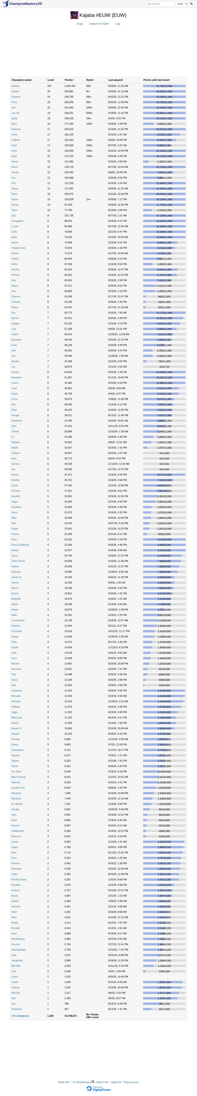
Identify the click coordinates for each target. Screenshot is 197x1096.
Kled (13, 458)
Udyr (14, 652)
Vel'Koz (15, 275)
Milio (13, 518)
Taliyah (15, 760)
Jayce (14, 555)
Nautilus (15, 496)
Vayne (14, 199)
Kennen (15, 863)
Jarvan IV (16, 577)
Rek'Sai (15, 993)
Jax (13, 469)
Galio (14, 615)
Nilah (14, 912)
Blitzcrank (16, 717)
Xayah (14, 647)
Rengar (15, 415)
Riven (14, 167)
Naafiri (14, 901)
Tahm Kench (18, 561)
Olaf (13, 674)
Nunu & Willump (20, 545)
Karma (15, 318)
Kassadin (16, 339)
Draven (15, 825)
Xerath (15, 172)
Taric (14, 814)
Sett (13, 523)
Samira (15, 464)
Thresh (15, 431)
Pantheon (16, 420)
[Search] (191, 4)
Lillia (13, 955)
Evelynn (15, 453)
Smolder (16, 885)
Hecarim (16, 906)
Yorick (14, 982)
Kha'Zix (15, 269)
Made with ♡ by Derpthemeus (76, 1082)
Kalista (15, 566)
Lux (13, 366)
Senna (14, 474)
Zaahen (15, 987)
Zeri (13, 1003)
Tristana (15, 302)
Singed (15, 733)
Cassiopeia (17, 750)
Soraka (15, 809)
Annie (14, 399)
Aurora (15, 534)
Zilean (14, 604)
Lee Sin (15, 113)
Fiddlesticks (17, 831)
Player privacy (131, 1082)
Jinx (13, 291)
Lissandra (16, 690)
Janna (14, 161)
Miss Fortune (18, 777)
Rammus (16, 836)
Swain (14, 922)
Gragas (15, 323)
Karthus (15, 890)
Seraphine (17, 960)
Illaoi (13, 917)
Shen (14, 642)
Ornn (14, 858)
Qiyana (15, 91)
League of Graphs (99, 23)
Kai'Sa (14, 204)
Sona (14, 134)
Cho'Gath (16, 631)
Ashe (14, 820)
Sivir (13, 685)
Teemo (15, 582)
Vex (13, 177)
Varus (14, 679)
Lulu (13, 329)
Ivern (14, 658)
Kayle (14, 393)
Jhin (13, 350)
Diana (14, 307)
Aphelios (16, 701)
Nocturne (16, 669)
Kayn (14, 539)
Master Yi (16, 728)
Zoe (13, 280)
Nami (14, 512)
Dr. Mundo (17, 804)
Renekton (16, 377)
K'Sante (15, 491)
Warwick (16, 696)
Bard (14, 123)
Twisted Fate (18, 248)
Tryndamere (18, 620)
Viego (14, 501)
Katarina (16, 129)
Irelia (14, 150)
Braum (15, 593)
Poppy (14, 636)
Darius (14, 744)
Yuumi (14, 383)
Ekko (14, 237)
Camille (15, 480)
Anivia (14, 242)
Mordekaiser (18, 939)
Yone (14, 388)
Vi (12, 437)
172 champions (20, 1016)
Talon (14, 210)
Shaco (14, 285)
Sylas (14, 118)
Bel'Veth (15, 966)
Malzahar (16, 868)
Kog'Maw (16, 507)
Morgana (16, 793)
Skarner (15, 782)
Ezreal (14, 253)
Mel (13, 404)
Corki (14, 231)
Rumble (15, 928)
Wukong (15, 572)
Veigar (14, 528)
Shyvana (16, 798)
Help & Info (102, 1082)
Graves (15, 372)
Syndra (15, 361)
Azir (13, 356)
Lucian (15, 226)
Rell (13, 998)
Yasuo (14, 188)
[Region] (182, 4)
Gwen (14, 874)
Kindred (15, 626)
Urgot (14, 847)
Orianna (15, 296)
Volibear (15, 706)
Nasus (14, 588)
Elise (14, 410)
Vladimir (15, 96)
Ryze (14, 194)
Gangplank (17, 221)
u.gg (117, 23)
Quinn (14, 485)
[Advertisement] (98, 52)
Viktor (14, 264)
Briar (14, 852)
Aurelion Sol (18, 787)
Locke (14, 976)
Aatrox (14, 723)
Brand (14, 895)
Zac (13, 312)
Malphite (16, 599)
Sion (13, 426)
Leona (14, 841)
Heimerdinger (18, 949)
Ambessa (16, 1009)
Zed (13, 215)
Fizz (13, 183)
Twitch (14, 334)
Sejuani (15, 755)
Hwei (14, 933)
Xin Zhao (16, 771)
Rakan (14, 447)
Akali (14, 156)
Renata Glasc (18, 879)
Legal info (116, 1082)
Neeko (14, 550)
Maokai (15, 663)
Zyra (13, 971)
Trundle (15, 739)
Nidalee (15, 442)
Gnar (14, 345)
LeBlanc (15, 140)
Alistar (14, 609)
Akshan (15, 86)
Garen (14, 766)
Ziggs (14, 712)
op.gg (80, 23)
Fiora (14, 102)
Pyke (14, 145)
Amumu (15, 944)
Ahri (13, 107)
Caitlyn (15, 258)
